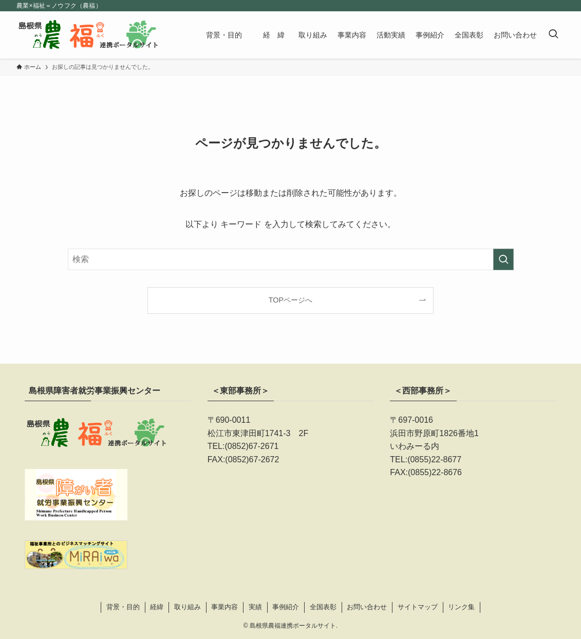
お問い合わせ (367, 607)
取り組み (187, 607)
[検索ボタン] (553, 35)
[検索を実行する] (503, 259)
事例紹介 (285, 607)
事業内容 (224, 607)
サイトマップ (418, 607)
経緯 (156, 607)
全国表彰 (323, 607)
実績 (255, 607)
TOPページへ (290, 300)
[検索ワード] (291, 259)
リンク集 (461, 607)
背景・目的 (123, 607)
